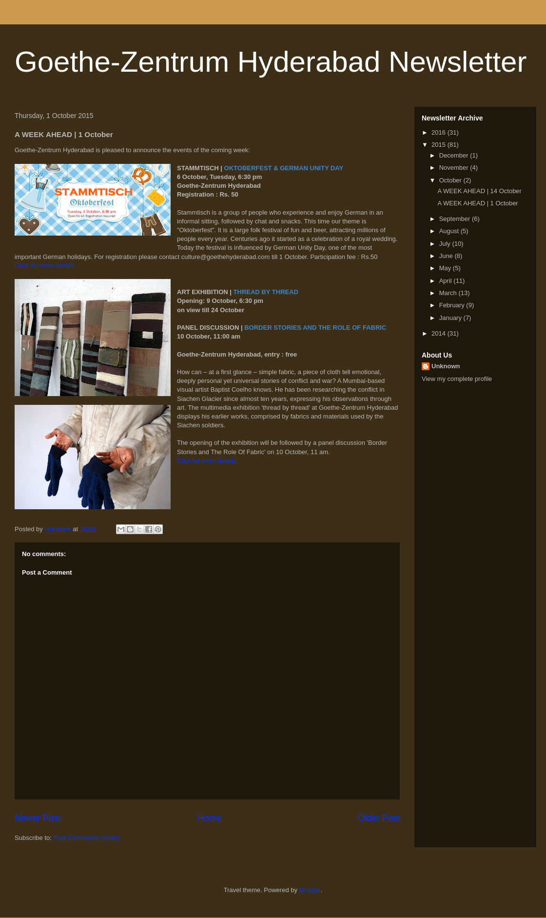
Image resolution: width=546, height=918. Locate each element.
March (449, 293)
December (454, 155)
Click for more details (44, 265)
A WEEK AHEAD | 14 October (479, 191)
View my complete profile (457, 378)
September (455, 218)
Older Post (379, 818)
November (454, 167)
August (450, 231)
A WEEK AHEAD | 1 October (477, 203)
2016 (439, 132)
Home (209, 818)
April (446, 280)
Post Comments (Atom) (86, 837)
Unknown (445, 366)
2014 (439, 333)
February (453, 305)
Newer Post (37, 818)
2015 (439, 144)
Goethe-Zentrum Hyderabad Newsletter (270, 61)
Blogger (310, 890)
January (451, 317)
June (447, 255)
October (451, 180)
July (445, 243)
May (446, 268)
